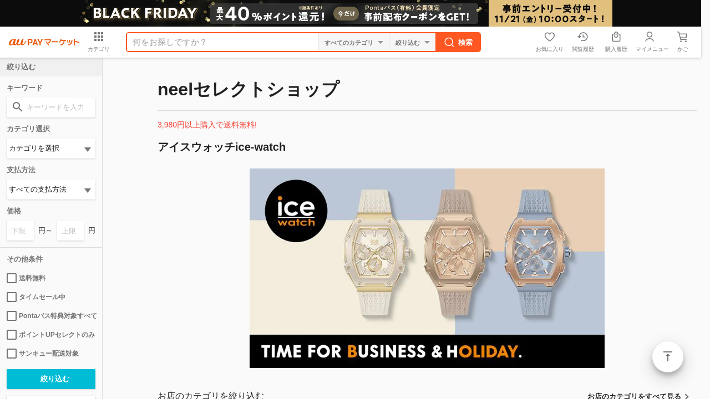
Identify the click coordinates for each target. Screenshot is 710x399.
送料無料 (26, 278)
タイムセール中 (36, 297)
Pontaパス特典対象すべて (51, 316)
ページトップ (667, 356)
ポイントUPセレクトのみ (51, 335)
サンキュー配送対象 (43, 354)
